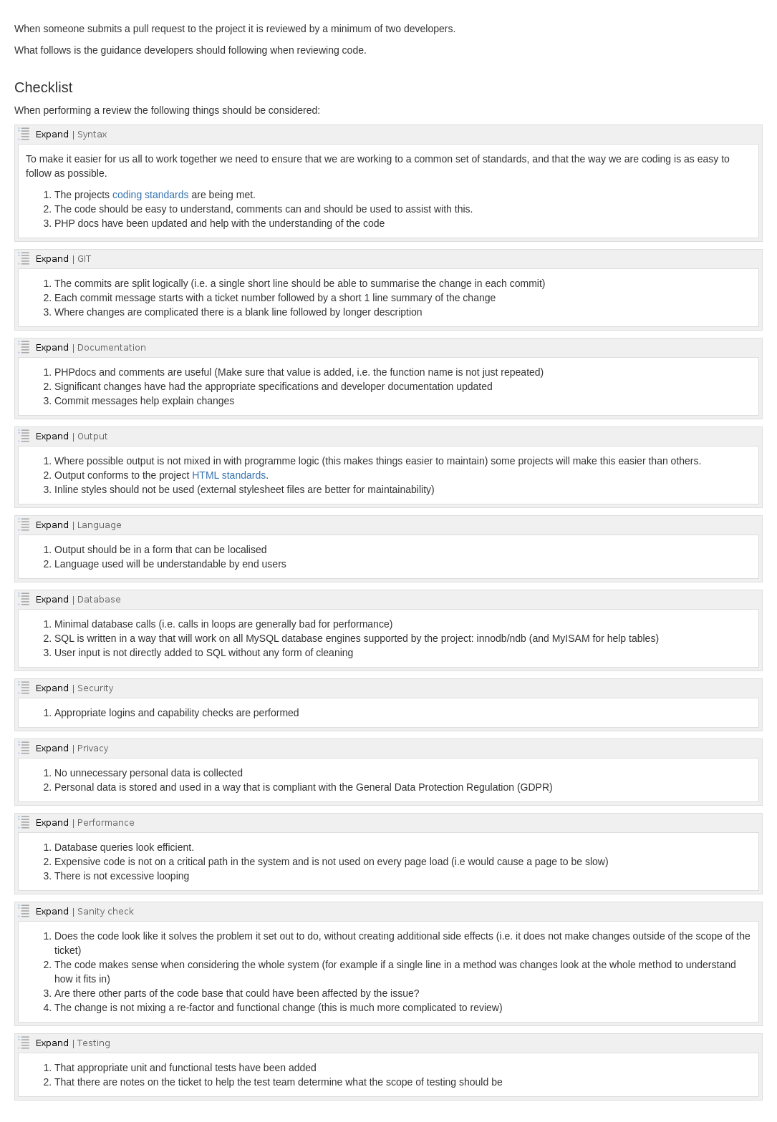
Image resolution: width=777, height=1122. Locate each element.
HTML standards (229, 475)
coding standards (150, 194)
